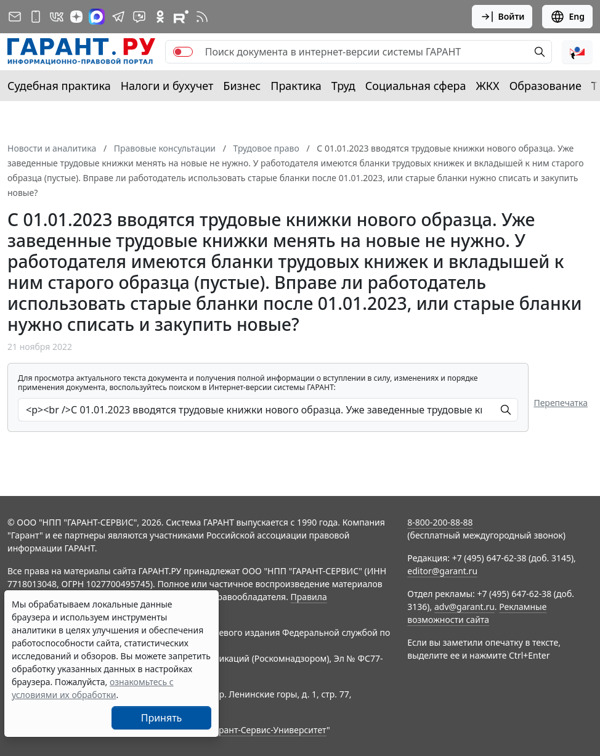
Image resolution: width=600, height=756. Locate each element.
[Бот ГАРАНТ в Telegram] (139, 16)
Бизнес (242, 85)
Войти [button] (502, 16)
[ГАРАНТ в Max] (97, 17)
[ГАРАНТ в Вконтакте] (56, 16)
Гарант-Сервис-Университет (268, 730)
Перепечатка (560, 402)
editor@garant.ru (442, 571)
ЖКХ (488, 85)
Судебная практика (59, 85)
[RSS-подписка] (202, 16)
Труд (343, 85)
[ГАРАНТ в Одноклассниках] (160, 16)
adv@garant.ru (464, 606)
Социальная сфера (415, 85)
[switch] (183, 52)
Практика (295, 85)
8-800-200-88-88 (439, 522)
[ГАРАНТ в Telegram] (118, 16)
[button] (577, 51)
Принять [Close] (161, 718)
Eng (567, 16)
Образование (545, 85)
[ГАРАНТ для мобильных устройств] (35, 16)
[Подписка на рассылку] (14, 16)
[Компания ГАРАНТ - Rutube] (181, 16)
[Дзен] (76, 16)
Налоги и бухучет (167, 85)
